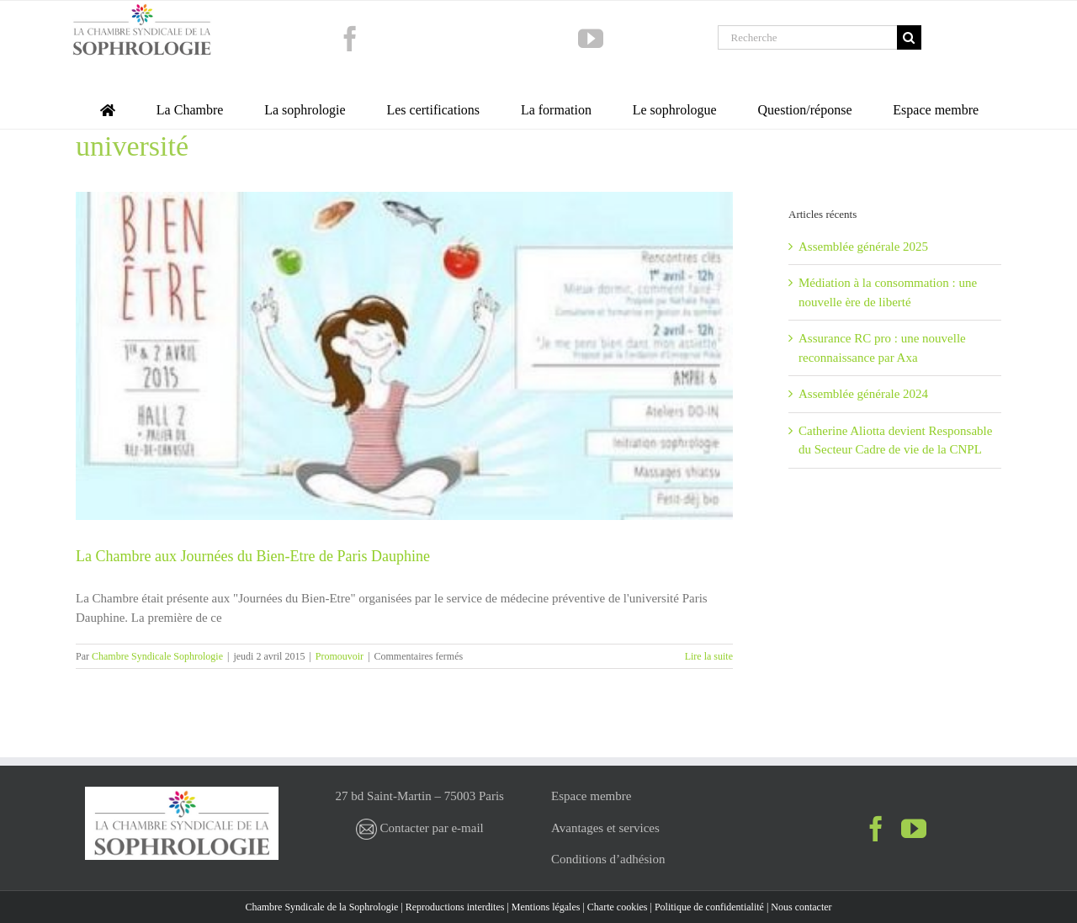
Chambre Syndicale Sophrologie (157, 656)
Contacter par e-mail (420, 828)
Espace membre (591, 796)
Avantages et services (605, 828)
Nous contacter (801, 907)
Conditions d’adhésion (608, 859)
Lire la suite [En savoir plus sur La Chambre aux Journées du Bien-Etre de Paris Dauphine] (709, 656)
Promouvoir (339, 656)
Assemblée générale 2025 (863, 246)
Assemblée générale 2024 (863, 393)
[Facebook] (876, 828)
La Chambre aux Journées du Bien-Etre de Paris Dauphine (253, 556)
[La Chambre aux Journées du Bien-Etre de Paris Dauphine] (404, 356)
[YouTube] (913, 828)
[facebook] (350, 38)
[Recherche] (807, 37)
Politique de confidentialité (709, 907)
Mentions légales (546, 907)
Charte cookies (617, 907)
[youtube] (590, 38)
